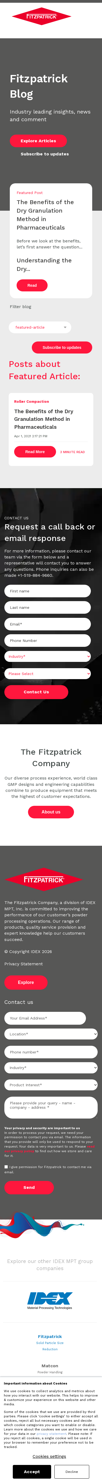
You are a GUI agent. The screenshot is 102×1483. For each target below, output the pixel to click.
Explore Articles (38, 140)
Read (32, 285)
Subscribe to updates (45, 154)
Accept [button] (32, 1471)
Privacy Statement (23, 963)
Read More (35, 453)
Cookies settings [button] (49, 1456)
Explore (26, 982)
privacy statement (51, 1434)
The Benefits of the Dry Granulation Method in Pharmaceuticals (43, 419)
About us (51, 812)
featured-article (30, 327)
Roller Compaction (31, 401)
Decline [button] (72, 1472)
